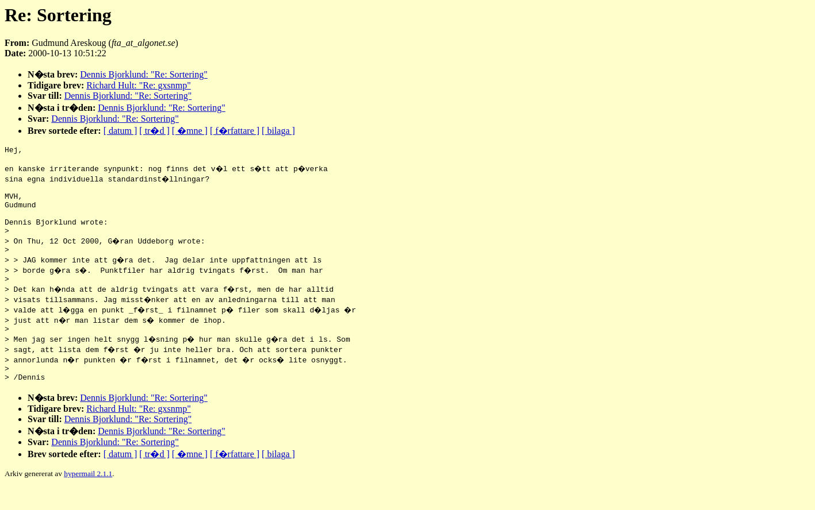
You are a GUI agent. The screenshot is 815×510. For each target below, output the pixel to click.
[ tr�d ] (154, 131)
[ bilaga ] (278, 131)
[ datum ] (120, 131)
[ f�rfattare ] (234, 131)
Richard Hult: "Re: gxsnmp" (138, 85)
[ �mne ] (190, 131)
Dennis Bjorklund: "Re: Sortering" (144, 74)
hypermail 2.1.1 (88, 496)
